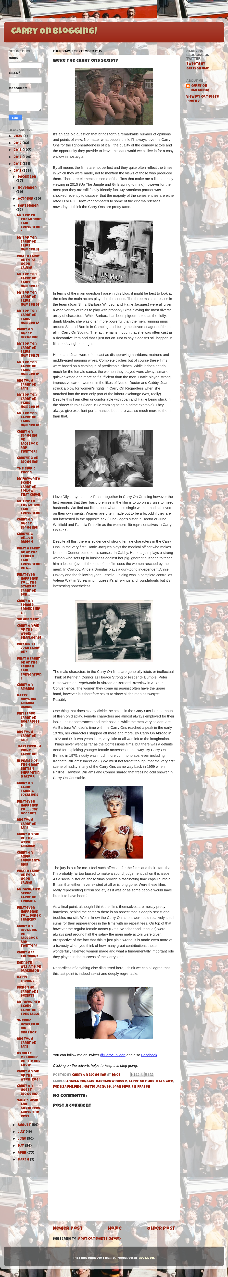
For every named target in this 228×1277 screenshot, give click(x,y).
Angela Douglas (80, 1081)
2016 (18, 164)
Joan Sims (121, 1087)
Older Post (161, 1228)
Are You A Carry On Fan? (26, 385)
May (21, 1146)
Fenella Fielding (67, 1087)
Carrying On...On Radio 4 (25, 538)
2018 (18, 150)
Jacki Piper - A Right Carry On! (29, 750)
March (24, 1159)
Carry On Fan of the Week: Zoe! (28, 1075)
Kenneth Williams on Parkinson (29, 967)
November (27, 188)
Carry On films (141, 1081)
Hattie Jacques (97, 1087)
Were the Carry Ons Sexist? (27, 991)
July (21, 1132)
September (28, 206)
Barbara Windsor (111, 1081)
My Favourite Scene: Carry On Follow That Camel (29, 487)
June (22, 1139)
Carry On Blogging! (54, 31)
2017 (18, 157)
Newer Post (68, 1228)
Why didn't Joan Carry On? (28, 648)
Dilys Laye (164, 1081)
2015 (18, 171)
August (25, 1125)
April (22, 1153)
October (26, 199)
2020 (18, 136)
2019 (18, 143)
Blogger (146, 1258)
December (27, 177)
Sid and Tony (28, 619)
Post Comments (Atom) (99, 1239)
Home (115, 1228)
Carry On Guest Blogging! (27, 333)
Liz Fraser (141, 1087)
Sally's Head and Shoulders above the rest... (28, 1108)
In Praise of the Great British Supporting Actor (28, 769)
